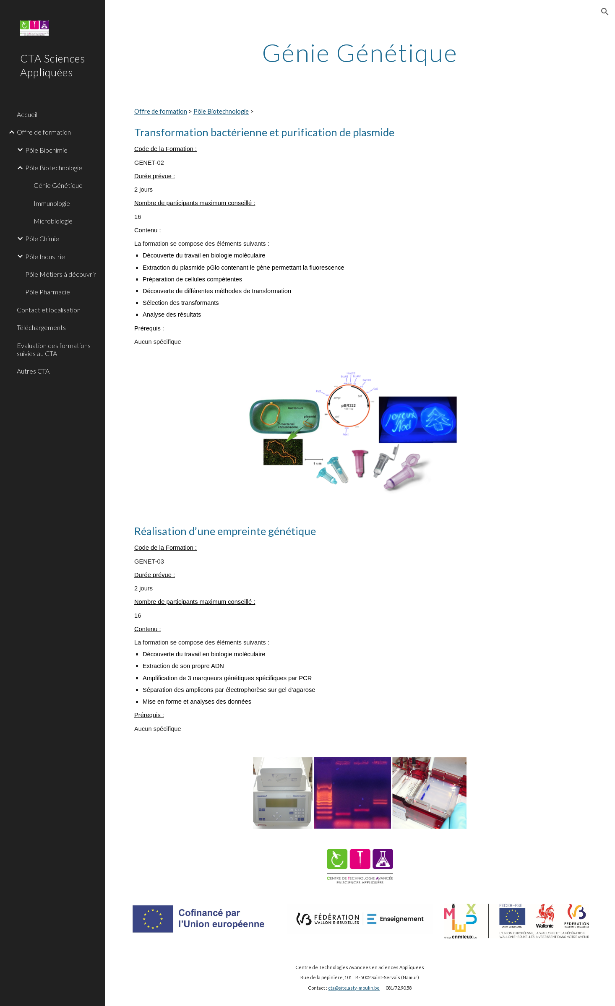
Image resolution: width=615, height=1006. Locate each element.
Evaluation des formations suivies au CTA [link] (54, 349)
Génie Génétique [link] (58, 185)
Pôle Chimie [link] (42, 238)
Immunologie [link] (52, 203)
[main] (360, 52)
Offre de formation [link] (44, 132)
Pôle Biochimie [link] (46, 150)
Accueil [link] (27, 114)
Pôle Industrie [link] (45, 256)
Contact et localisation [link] (49, 310)
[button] (605, 12)
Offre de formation (160, 111)
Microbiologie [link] (53, 221)
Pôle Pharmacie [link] (47, 292)
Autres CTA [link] (33, 371)
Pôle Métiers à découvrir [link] (60, 274)
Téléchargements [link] (41, 327)
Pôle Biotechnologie (221, 111)
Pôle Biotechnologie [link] (53, 168)
